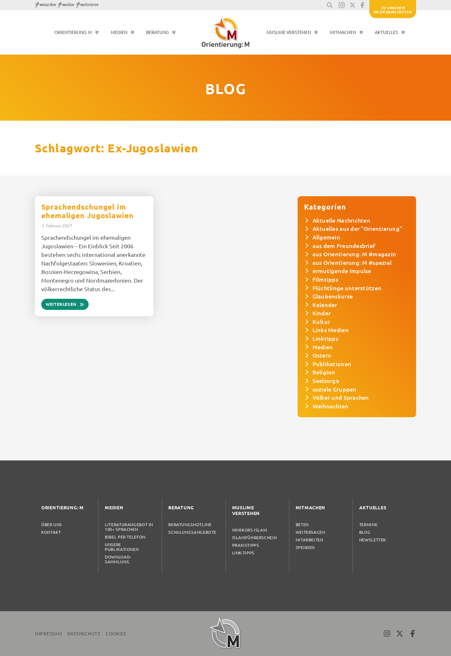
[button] (330, 5)
